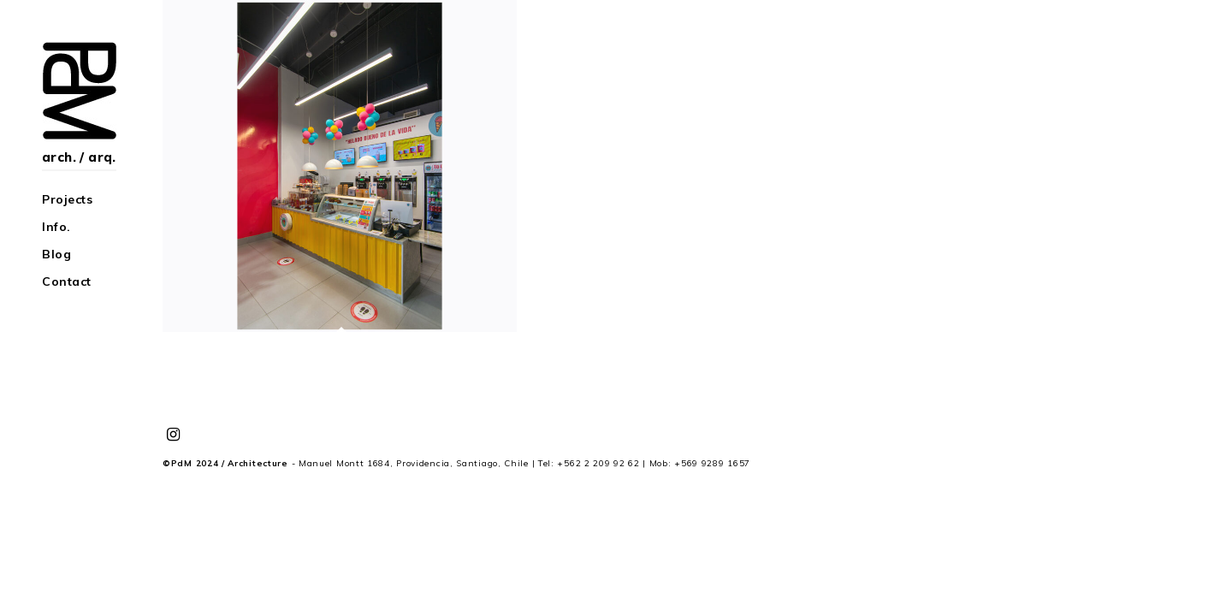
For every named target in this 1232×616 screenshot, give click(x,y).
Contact (67, 281)
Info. (56, 226)
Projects (67, 199)
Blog (56, 254)
